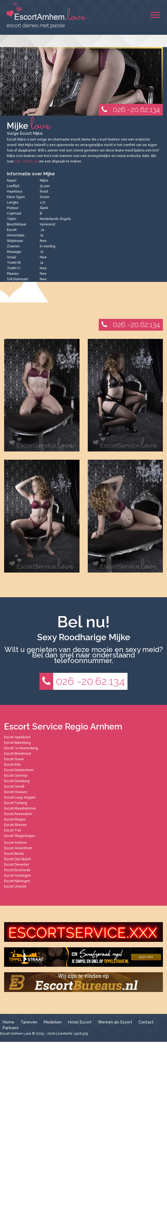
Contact (146, 1022)
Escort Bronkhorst (17, 754)
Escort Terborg (15, 803)
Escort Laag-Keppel (19, 797)
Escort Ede (12, 765)
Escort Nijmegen (17, 881)
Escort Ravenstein (18, 814)
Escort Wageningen (19, 836)
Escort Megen (15, 819)
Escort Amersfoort (18, 848)
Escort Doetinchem (19, 770)
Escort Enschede (17, 870)
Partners (11, 1027)
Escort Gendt (14, 786)
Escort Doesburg (17, 781)
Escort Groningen (17, 875)
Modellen (53, 1022)
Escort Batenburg (17, 743)
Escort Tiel (12, 830)
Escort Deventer (16, 865)
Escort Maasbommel (20, 808)
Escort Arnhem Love (15, 1034)
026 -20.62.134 (129, 109)
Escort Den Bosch (17, 859)
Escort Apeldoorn (17, 737)
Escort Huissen (15, 792)
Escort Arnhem (15, 843)
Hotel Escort (80, 1022)
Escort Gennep (15, 775)
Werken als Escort (115, 1022)
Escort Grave (14, 759)
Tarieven (29, 1022)
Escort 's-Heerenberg (21, 748)
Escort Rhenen (15, 825)
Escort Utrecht (15, 886)
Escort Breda (14, 854)
